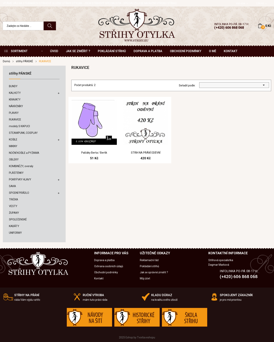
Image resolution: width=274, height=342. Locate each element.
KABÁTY (14, 226)
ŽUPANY (14, 212)
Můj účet (145, 278)
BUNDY (13, 86)
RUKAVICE (15, 119)
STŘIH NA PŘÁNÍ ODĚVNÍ (145, 152)
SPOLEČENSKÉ (18, 219)
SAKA (12, 186)
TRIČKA (13, 199)
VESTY (13, 206)
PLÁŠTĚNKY (16, 172)
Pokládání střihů (149, 266)
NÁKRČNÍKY (16, 106)
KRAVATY (15, 99)
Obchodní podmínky (106, 272)
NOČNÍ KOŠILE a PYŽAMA (24, 152)
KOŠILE (13, 139)
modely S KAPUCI (19, 126)
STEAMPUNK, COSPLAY (23, 132)
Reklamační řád (149, 260)
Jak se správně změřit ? (154, 272)
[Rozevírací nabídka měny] (261, 3)
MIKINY (13, 146)
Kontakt (99, 278)
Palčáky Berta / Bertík (94, 152)
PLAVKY (14, 112)
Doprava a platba (104, 260)
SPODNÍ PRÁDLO (19, 192)
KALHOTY (15, 92)
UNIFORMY (15, 232)
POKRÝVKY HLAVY (20, 179)
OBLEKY (14, 159)
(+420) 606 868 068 (229, 27)
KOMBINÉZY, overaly (21, 166)
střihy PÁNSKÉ (20, 73)
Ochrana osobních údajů (108, 266)
